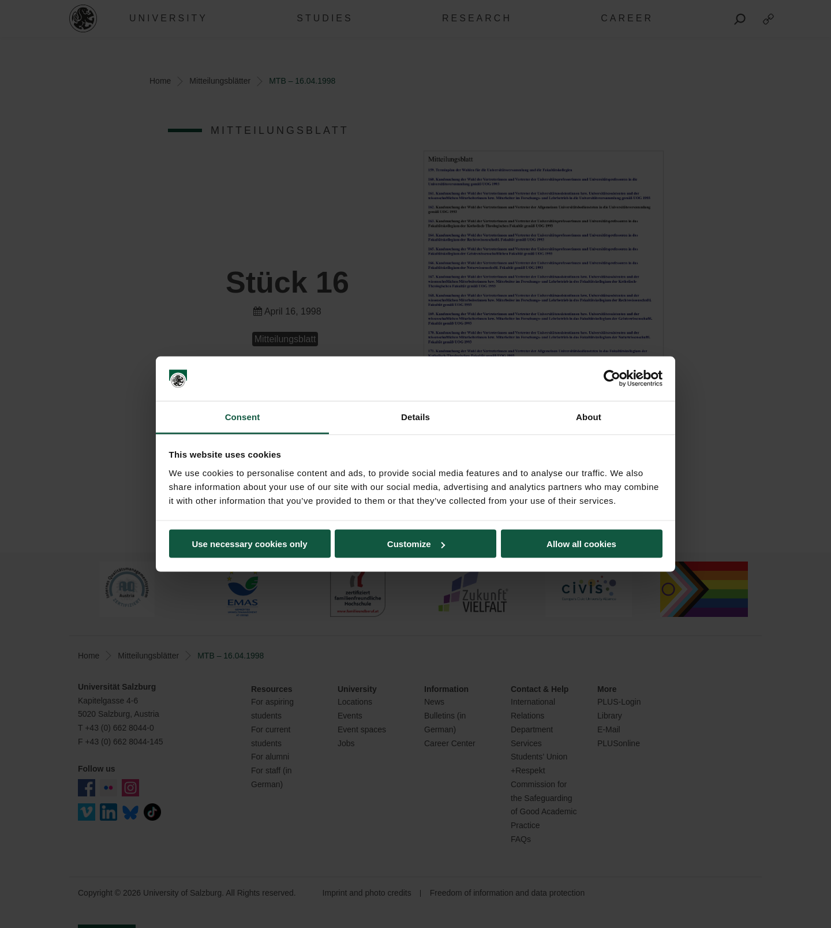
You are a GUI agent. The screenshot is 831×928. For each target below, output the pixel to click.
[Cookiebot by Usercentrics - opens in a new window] (612, 378)
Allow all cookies (581, 544)
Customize (416, 544)
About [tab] (588, 416)
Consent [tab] (242, 416)
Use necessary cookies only (249, 544)
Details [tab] (415, 416)
